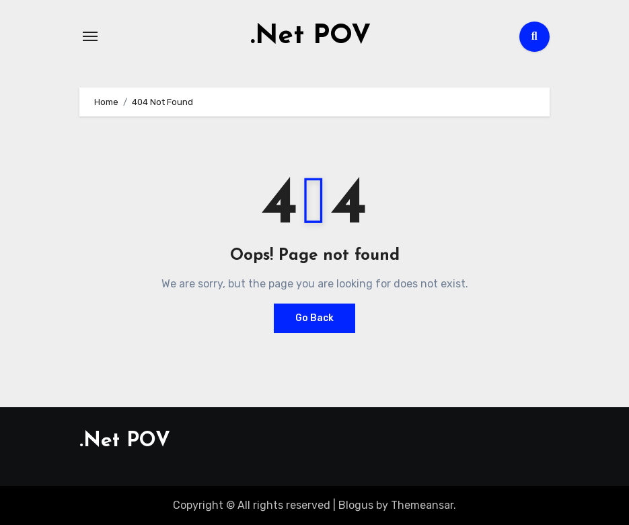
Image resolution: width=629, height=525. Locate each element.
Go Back (314, 318)
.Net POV (310, 36)
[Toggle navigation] (90, 36)
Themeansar (422, 505)
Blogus (355, 505)
